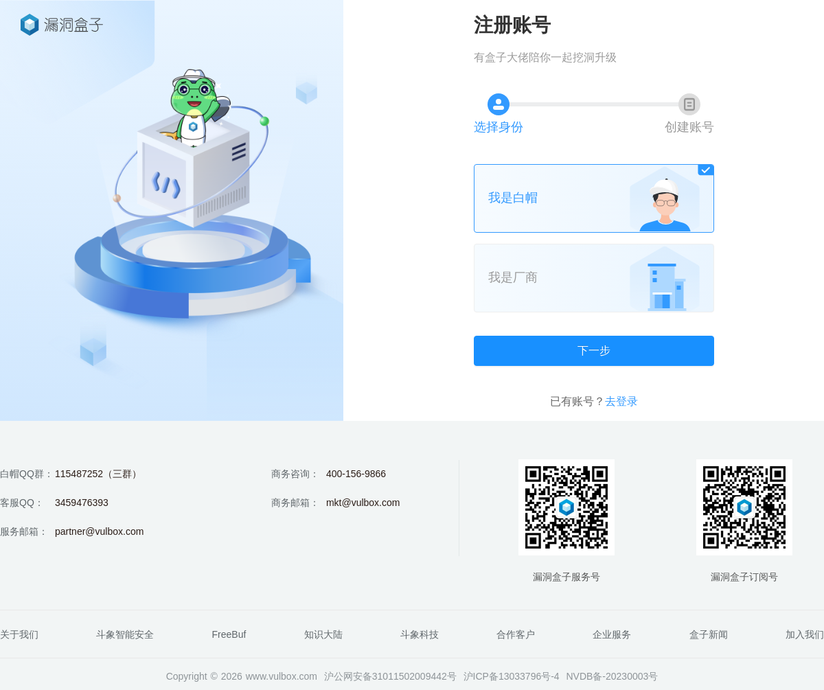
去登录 (621, 401)
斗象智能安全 (125, 634)
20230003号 (632, 676)
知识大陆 (323, 634)
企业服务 (612, 634)
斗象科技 (419, 634)
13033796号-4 (529, 676)
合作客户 (515, 634)
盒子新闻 (708, 634)
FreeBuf (229, 634)
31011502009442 (409, 676)
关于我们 (19, 634)
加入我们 (805, 634)
